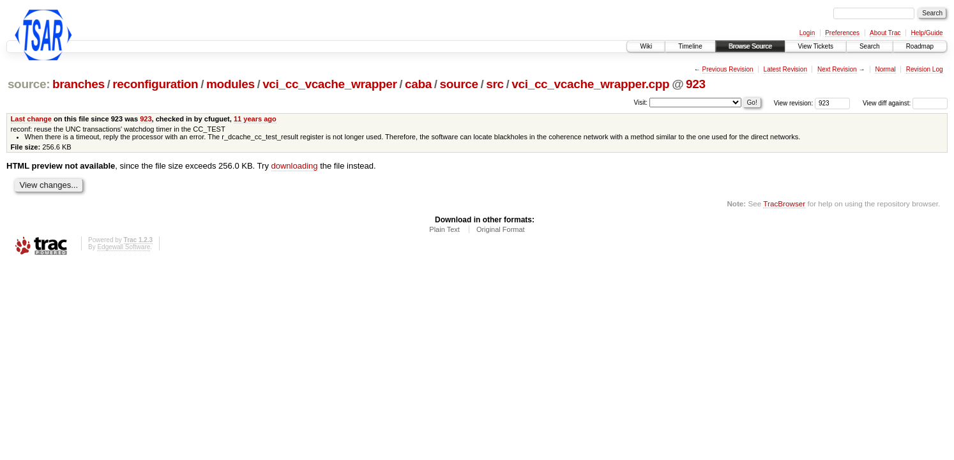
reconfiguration (155, 84)
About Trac (885, 32)
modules (230, 84)
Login (807, 32)
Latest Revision (785, 69)
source (459, 84)
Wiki (646, 46)
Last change (31, 119)
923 (696, 84)
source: (29, 84)
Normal (885, 69)
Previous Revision (727, 69)
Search (869, 46)
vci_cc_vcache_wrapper (329, 84)
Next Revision (837, 69)
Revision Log (924, 69)
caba (418, 84)
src (495, 84)
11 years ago (255, 119)
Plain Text (444, 229)
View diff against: (905, 103)
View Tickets (815, 46)
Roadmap (920, 46)
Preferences (842, 32)
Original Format (500, 229)
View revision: (794, 103)
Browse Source (750, 46)
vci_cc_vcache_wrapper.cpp (590, 84)
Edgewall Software (123, 246)
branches (78, 84)
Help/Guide (927, 32)
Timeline (690, 46)
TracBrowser (784, 203)
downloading (294, 166)
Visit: (641, 102)
